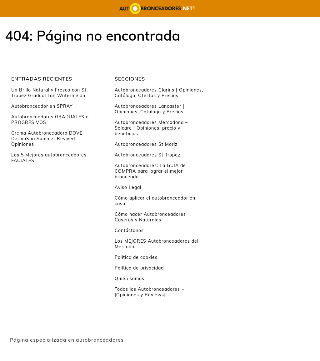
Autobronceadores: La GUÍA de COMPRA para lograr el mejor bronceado (150, 171)
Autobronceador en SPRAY (42, 106)
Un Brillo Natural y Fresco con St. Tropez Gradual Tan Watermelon (49, 92)
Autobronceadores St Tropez (147, 155)
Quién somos (129, 278)
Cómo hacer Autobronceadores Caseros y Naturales (150, 217)
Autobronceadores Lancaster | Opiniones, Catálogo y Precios (149, 109)
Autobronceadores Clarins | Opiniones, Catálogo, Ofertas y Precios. (159, 92)
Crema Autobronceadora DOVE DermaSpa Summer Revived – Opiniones (46, 138)
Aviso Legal (128, 187)
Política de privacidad (139, 268)
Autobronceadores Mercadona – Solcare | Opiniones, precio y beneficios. (151, 128)
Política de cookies (136, 257)
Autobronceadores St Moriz (146, 144)
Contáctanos (129, 230)
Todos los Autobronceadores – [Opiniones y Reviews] (149, 292)
